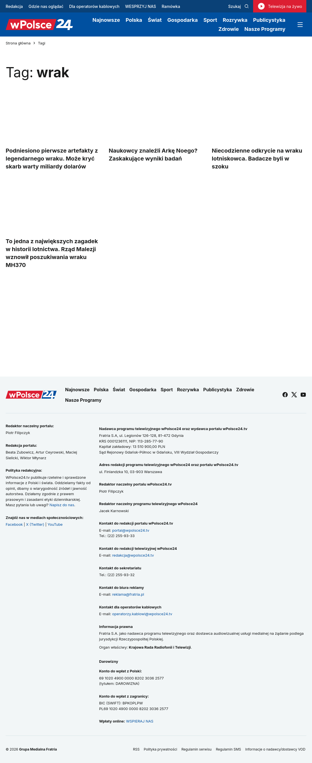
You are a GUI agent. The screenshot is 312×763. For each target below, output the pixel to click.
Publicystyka (269, 20)
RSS (136, 749)
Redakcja (14, 6)
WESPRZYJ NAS (140, 6)
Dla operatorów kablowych (94, 6)
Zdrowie (228, 29)
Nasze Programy (264, 29)
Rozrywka (235, 20)
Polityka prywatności (160, 749)
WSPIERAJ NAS (139, 721)
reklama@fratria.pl (128, 594)
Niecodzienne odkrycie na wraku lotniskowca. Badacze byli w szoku (257, 158)
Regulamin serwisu (196, 749)
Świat (155, 20)
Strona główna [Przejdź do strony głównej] (18, 43)
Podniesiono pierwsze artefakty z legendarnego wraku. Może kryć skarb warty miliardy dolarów (52, 158)
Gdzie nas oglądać (46, 6)
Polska (134, 20)
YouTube (55, 524)
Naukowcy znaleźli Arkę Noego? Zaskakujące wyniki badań (153, 154)
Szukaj (238, 6)
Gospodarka (182, 20)
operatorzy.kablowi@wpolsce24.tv (142, 614)
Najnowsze (106, 20)
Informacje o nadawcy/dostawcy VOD (275, 749)
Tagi (41, 43)
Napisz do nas (62, 505)
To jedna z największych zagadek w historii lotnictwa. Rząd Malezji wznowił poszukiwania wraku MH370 (52, 253)
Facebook (14, 524)
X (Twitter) (35, 524)
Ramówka (171, 6)
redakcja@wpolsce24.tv (133, 555)
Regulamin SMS (228, 749)
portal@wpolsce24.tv (130, 530)
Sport (210, 20)
